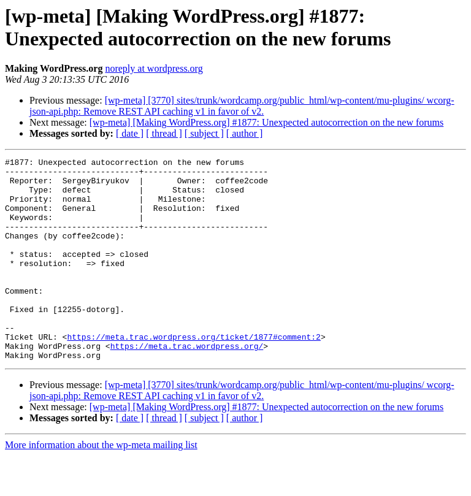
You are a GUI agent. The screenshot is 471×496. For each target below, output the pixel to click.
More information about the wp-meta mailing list (101, 485)
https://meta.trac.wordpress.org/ (187, 384)
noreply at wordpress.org (153, 68)
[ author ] (244, 133)
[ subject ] (204, 133)
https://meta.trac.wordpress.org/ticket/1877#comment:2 (193, 373)
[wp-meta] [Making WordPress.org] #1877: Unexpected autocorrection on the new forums (267, 122)
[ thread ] (164, 133)
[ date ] (130, 133)
